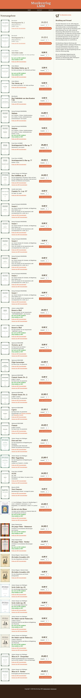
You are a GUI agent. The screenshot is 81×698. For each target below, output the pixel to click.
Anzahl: (42, 25)
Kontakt (39, 10)
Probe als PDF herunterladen (18, 28)
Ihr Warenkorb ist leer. (65, 15)
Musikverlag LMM (41, 4)
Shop (29, 10)
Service (51, 10)
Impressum (53, 689)
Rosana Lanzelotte (26, 413)
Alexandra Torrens (18, 415)
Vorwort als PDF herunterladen (19, 185)
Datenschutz (46, 689)
